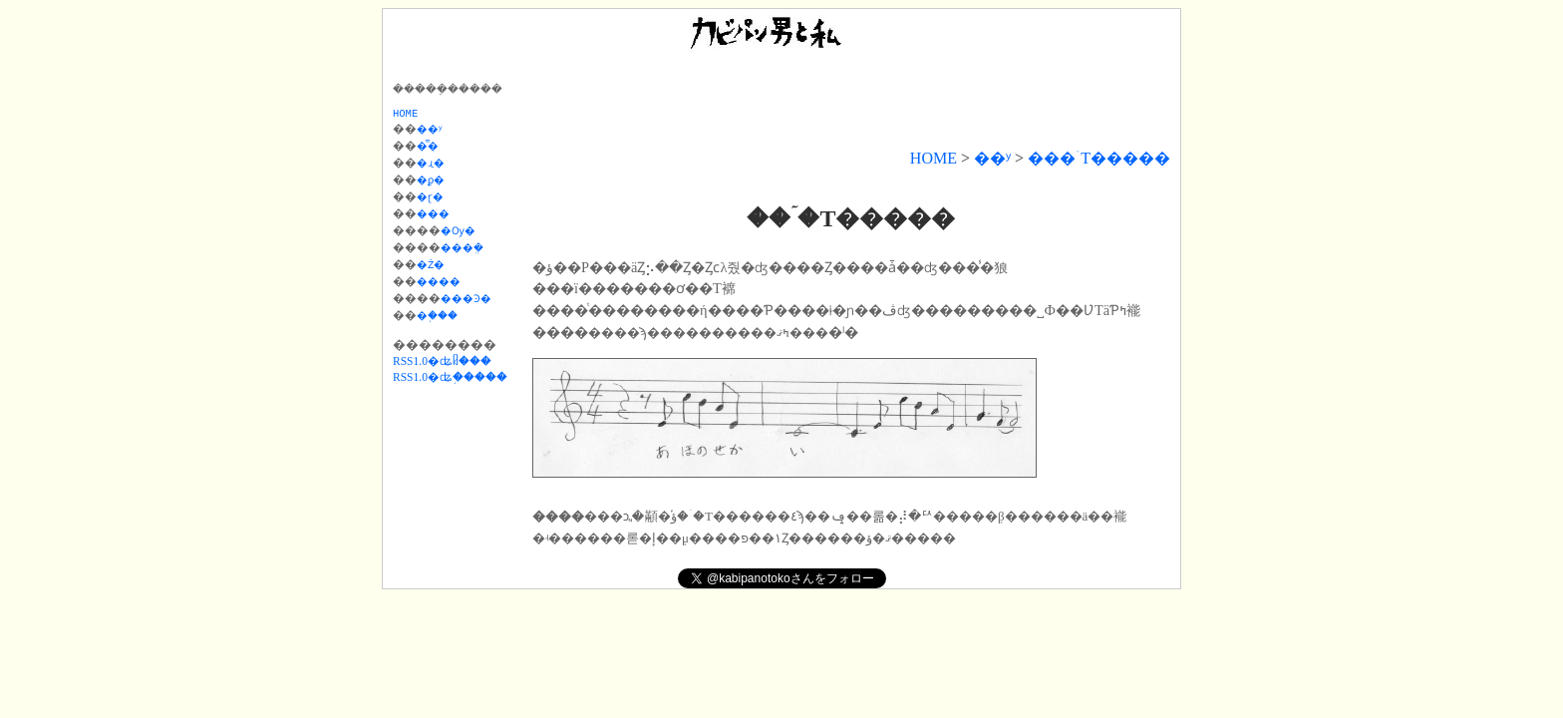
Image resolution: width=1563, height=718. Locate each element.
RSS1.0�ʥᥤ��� (442, 353)
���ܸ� (473, 244)
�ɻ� (437, 165)
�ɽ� (437, 196)
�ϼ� (437, 180)
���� (445, 276)
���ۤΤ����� (1099, 158)
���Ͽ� (477, 292)
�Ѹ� (467, 228)
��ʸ (992, 158)
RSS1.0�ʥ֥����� (450, 369)
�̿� (433, 149)
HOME (933, 158)
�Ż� (437, 260)
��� (440, 212)
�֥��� (445, 308)
